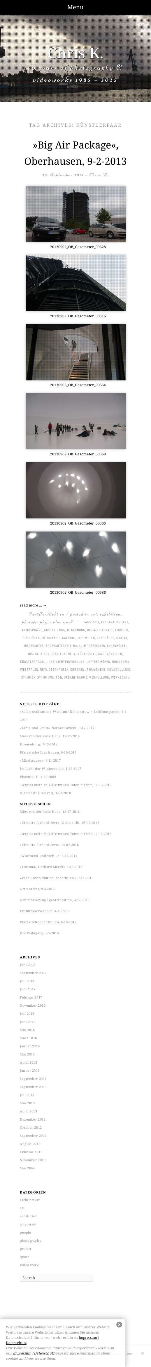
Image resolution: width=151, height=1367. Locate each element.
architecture (30, 1200)
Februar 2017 (31, 997)
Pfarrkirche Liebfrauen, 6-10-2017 (48, 752)
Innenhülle (116, 646)
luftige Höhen (98, 662)
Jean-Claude (62, 654)
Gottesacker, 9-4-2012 (37, 889)
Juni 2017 (28, 989)
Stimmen (28, 677)
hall (77, 646)
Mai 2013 (27, 1103)
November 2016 (32, 1005)
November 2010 (32, 1160)
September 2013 (33, 1087)
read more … (33, 605)
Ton (59, 677)
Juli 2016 (27, 1013)
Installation (39, 654)
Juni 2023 (28, 964)
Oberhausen (59, 670)
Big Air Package (100, 630)
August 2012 (30, 1143)
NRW (43, 670)
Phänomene (96, 670)
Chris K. (75, 52)
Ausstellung (54, 630)
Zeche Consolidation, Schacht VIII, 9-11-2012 (56, 878)
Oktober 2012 (31, 1127)
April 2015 (28, 1062)
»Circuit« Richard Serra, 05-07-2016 (49, 844)
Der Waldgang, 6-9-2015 (39, 933)
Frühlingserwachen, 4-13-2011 (45, 911)
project (25, 1248)
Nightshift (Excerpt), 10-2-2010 (45, 793)
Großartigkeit (58, 646)
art (94, 614)
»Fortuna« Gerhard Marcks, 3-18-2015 (51, 867)
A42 (103, 622)
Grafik (122, 638)
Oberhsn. (77, 670)
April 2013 (28, 1111)
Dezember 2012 (32, 1119)
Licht (50, 662)
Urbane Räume (75, 677)
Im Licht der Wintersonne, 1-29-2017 (50, 768)
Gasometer (86, 638)
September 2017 (33, 973)
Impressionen (94, 646)
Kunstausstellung (89, 654)
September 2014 (33, 1078)
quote (24, 1257)
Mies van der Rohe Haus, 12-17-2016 (50, 736)
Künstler (114, 654)
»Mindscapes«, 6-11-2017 (40, 760)
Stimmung (45, 677)
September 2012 (33, 1135)
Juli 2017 (27, 981)
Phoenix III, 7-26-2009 (38, 776)
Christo (121, 630)
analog (114, 622)
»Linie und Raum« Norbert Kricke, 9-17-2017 (57, 728)
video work (61, 622)
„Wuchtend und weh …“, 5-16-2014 (48, 856)
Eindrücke (31, 638)
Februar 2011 (31, 1152)
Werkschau (120, 677)
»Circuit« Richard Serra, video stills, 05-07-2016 (59, 822)
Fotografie (50, 638)
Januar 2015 (30, 1070)
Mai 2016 (27, 1030)
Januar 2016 (30, 1046)
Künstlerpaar (32, 662)
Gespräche (105, 638)
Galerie (68, 638)
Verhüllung (99, 677)
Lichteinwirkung (70, 662)
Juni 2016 (28, 1021)
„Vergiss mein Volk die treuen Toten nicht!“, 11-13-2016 (65, 785)
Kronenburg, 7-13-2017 (39, 744)
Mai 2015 (27, 1054)
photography (35, 622)
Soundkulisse (118, 670)
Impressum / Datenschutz (34, 1353)
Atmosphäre (32, 630)
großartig (33, 646)
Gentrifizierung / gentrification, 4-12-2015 (54, 900)
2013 (96, 622)
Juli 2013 (27, 1095)
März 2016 (28, 1038)
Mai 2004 (27, 1168)
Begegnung (76, 630)
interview (28, 1224)
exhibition (110, 614)
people (25, 1232)
